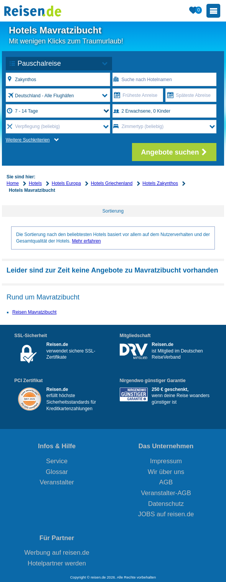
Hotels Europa (66, 183)
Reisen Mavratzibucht (34, 312)
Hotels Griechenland (112, 183)
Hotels (35, 183)
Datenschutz (166, 503)
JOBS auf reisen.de (166, 514)
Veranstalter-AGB (166, 493)
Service (57, 461)
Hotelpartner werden (57, 563)
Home (13, 183)
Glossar (57, 472)
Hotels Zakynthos (160, 183)
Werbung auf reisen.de (56, 552)
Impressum (166, 461)
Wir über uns (166, 472)
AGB (166, 482)
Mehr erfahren (86, 241)
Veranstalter (57, 482)
